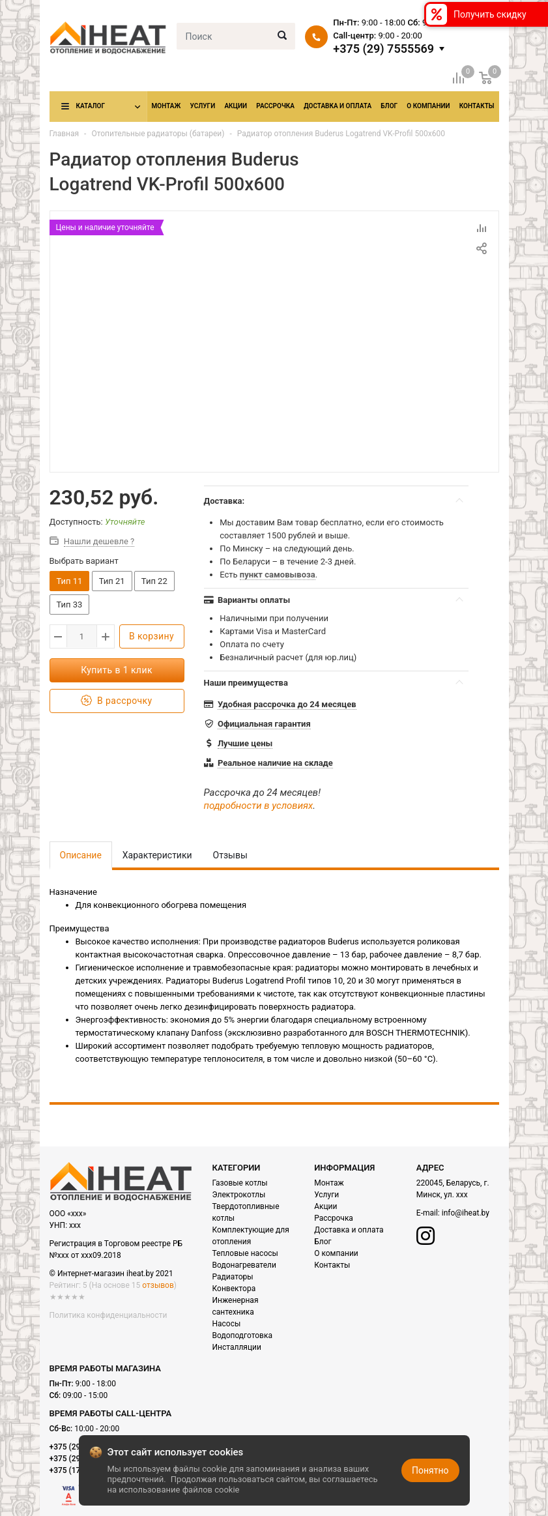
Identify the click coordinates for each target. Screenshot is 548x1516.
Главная (64, 133)
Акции (235, 105)
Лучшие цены (245, 743)
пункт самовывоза (277, 574)
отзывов (157, 1285)
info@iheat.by (465, 1212)
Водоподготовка (242, 1335)
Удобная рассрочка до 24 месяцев (287, 704)
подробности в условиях (258, 805)
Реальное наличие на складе (275, 763)
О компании (428, 105)
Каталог (90, 105)
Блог (389, 105)
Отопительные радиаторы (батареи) (157, 133)
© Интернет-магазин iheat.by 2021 (111, 1273)
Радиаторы (232, 1276)
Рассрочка (275, 105)
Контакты (477, 105)
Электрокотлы (239, 1194)
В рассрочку (116, 701)
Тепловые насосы (245, 1253)
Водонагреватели (244, 1265)
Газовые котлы (240, 1183)
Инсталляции (236, 1347)
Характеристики (157, 855)
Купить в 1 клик (116, 670)
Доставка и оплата (337, 105)
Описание (81, 855)
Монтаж (166, 105)
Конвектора (234, 1288)
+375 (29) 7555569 (383, 48)
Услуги (202, 105)
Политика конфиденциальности (108, 1315)
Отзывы (230, 855)
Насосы (226, 1323)
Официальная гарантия (264, 724)
